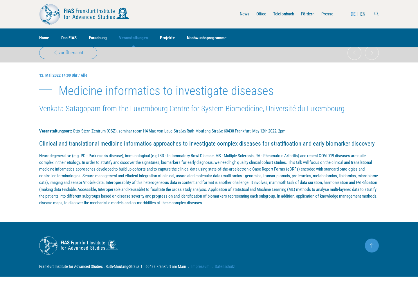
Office (256, 14)
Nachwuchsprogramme (216, 38)
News (239, 14)
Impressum (200, 289)
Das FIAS (71, 38)
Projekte (175, 38)
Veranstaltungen (138, 38)
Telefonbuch (280, 14)
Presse (326, 14)
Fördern (306, 14)
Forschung (101, 38)
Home (44, 38)
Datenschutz (225, 289)
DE (353, 14)
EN (362, 14)
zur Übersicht (68, 57)
